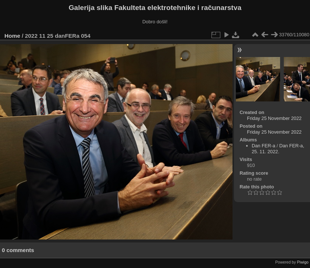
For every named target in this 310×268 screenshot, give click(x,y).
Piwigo (303, 262)
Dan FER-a (263, 145)
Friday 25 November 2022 (274, 118)
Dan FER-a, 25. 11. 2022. (278, 148)
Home (12, 36)
